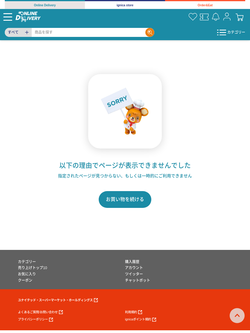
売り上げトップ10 (32, 268)
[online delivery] (28, 17)
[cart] (239, 16)
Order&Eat (205, 5)
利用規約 (133, 312)
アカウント (134, 268)
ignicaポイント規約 (140, 320)
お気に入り (27, 274)
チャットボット (137, 280)
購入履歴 (132, 262)
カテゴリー (27, 262)
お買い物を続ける (125, 199)
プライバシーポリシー (35, 320)
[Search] (88, 32)
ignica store (125, 5)
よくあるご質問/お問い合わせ (40, 312)
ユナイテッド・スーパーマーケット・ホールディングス (58, 300)
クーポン (25, 280)
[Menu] (8, 17)
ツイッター (134, 274)
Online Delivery (45, 5)
